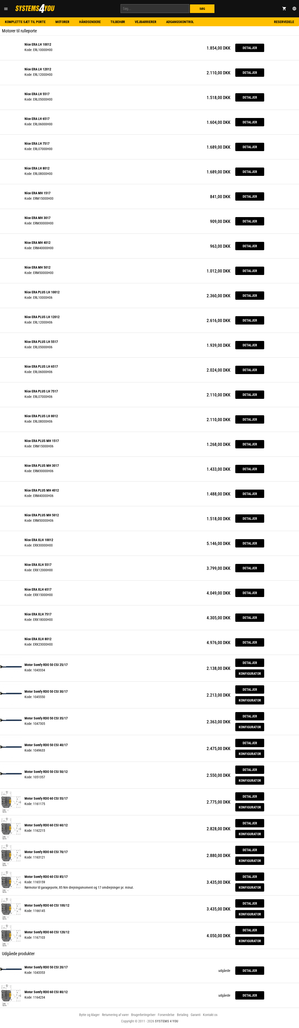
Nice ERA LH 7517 (37, 143)
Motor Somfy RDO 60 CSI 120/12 (47, 932)
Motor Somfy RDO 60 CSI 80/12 (46, 992)
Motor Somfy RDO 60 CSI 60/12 (46, 825)
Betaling (182, 1015)
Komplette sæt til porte (25, 22)
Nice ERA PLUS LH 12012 (42, 317)
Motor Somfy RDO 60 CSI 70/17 (46, 852)
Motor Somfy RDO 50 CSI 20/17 (46, 967)
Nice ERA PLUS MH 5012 (42, 515)
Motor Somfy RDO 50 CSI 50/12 (46, 772)
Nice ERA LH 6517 (37, 119)
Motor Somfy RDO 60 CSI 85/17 (46, 877)
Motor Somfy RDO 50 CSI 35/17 (46, 718)
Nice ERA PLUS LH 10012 (42, 292)
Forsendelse (166, 1015)
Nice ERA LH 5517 (37, 94)
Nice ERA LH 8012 (37, 168)
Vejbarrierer (145, 22)
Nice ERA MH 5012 (37, 267)
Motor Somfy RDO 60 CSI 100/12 (47, 905)
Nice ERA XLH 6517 (38, 589)
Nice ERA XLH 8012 (38, 639)
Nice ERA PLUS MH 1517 (42, 441)
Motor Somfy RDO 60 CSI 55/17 (46, 798)
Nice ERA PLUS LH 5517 (41, 342)
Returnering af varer (115, 1015)
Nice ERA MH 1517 (37, 193)
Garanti (195, 1015)
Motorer (62, 22)
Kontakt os (210, 1015)
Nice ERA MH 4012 (37, 243)
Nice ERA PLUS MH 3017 (42, 466)
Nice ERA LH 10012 (38, 44)
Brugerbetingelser (143, 1015)
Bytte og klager (89, 1015)
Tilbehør (118, 22)
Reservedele (284, 22)
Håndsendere (90, 22)
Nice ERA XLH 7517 (38, 614)
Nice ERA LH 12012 (38, 69)
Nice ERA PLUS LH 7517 (41, 391)
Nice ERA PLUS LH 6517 (41, 366)
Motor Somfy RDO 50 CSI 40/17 (46, 745)
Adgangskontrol (180, 22)
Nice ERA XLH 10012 (39, 540)
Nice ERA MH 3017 (37, 218)
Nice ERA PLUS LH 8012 (41, 416)
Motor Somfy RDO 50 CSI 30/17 (46, 691)
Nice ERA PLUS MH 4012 (42, 490)
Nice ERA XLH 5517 (38, 565)
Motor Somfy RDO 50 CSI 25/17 (46, 665)
